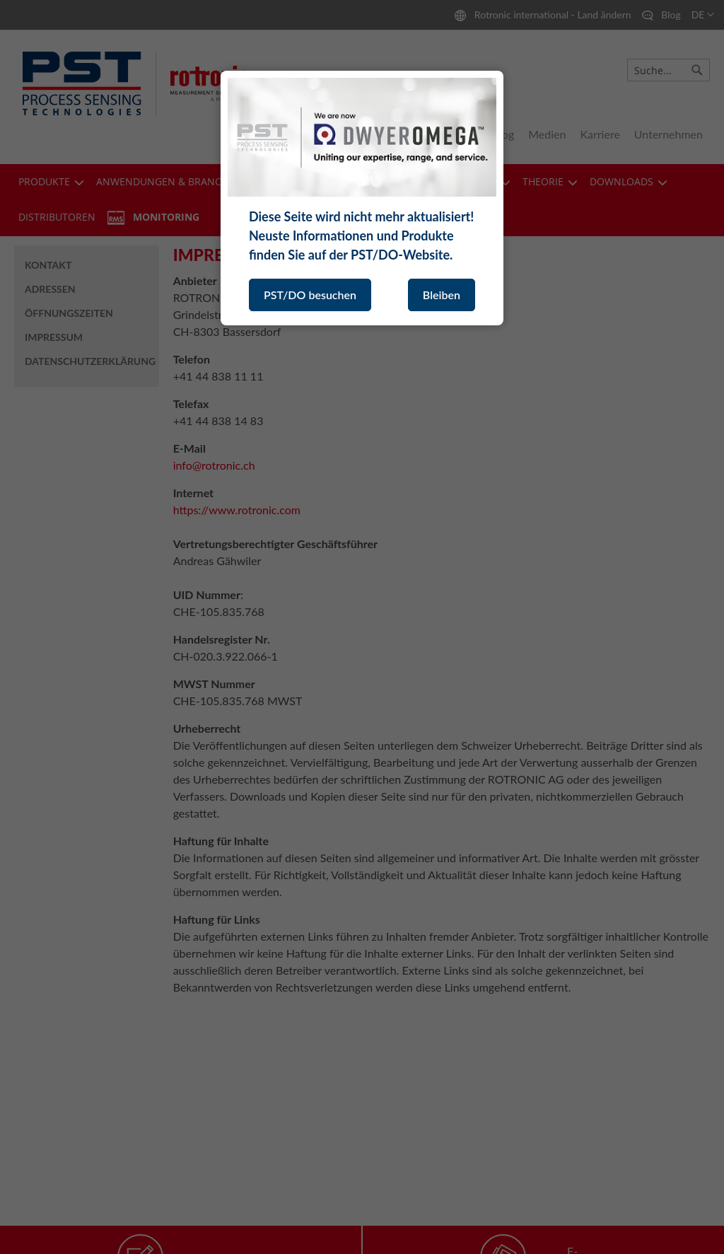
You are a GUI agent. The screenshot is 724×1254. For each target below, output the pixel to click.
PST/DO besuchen (310, 294)
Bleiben (441, 294)
